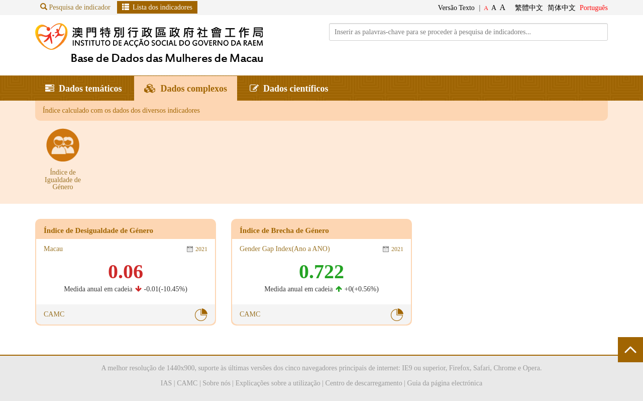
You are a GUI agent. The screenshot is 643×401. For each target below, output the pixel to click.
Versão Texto (456, 8)
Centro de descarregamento (364, 383)
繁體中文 (529, 8)
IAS (166, 383)
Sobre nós (216, 383)
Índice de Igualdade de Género (63, 180)
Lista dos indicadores (157, 7)
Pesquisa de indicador (75, 7)
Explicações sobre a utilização (278, 383)
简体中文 (562, 8)
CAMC (187, 383)
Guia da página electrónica (445, 383)
